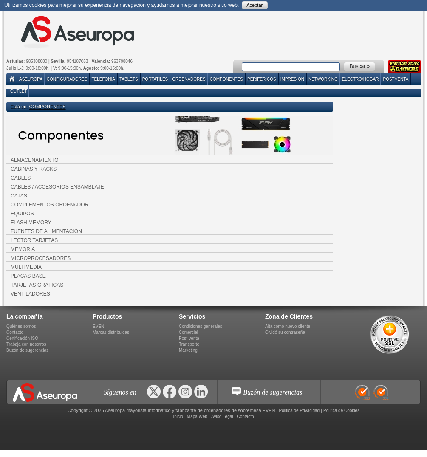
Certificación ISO (22, 338)
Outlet (18, 91)
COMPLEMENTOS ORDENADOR (49, 205)
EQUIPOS (22, 214)
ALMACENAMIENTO (34, 160)
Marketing (188, 350)
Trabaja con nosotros (26, 344)
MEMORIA (23, 249)
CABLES (21, 178)
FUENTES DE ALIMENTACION (46, 231)
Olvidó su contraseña (285, 332)
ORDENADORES (188, 79)
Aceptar (254, 5)
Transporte (189, 344)
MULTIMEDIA (26, 267)
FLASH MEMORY (31, 223)
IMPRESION (292, 79)
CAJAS (19, 196)
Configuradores (67, 79)
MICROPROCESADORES (41, 258)
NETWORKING (323, 79)
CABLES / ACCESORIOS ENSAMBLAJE (57, 187)
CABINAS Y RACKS (34, 169)
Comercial (188, 332)
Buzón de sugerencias (27, 350)
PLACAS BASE (28, 276)
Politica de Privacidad (299, 410)
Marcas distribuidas (111, 332)
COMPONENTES (226, 79)
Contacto (14, 332)
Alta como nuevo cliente (287, 326)
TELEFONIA (103, 79)
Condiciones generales (200, 326)
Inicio (178, 416)
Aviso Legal (222, 416)
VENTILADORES (30, 294)
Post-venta (189, 338)
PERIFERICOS (261, 79)
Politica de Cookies (341, 410)
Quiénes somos (21, 326)
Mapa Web (197, 416)
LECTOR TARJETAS (34, 240)
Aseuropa (30, 79)
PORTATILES (155, 79)
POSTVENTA (395, 79)
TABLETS (128, 79)
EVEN (98, 326)
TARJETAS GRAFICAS (37, 285)
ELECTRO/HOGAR (360, 79)
